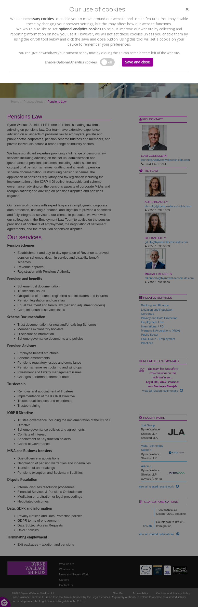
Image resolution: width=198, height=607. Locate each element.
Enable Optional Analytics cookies (71, 62)
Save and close (137, 62)
